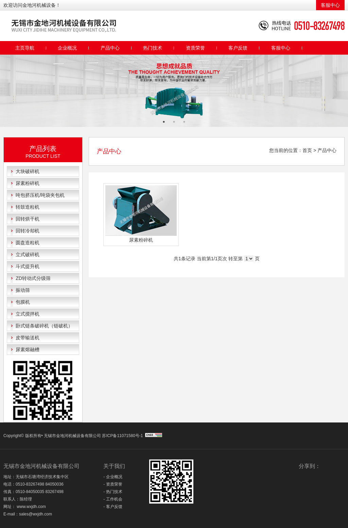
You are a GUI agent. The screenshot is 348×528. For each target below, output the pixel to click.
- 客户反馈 (112, 506)
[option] (174, 91)
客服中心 (330, 5)
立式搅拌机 (27, 314)
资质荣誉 (195, 48)
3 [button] (184, 121)
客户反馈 (237, 48)
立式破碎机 (27, 254)
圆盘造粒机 (27, 242)
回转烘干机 (27, 219)
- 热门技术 (112, 491)
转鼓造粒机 (27, 207)
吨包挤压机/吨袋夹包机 (40, 195)
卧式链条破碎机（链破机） (44, 325)
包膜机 (23, 302)
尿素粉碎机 (27, 183)
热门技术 (152, 48)
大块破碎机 (27, 171)
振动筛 (23, 290)
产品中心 (110, 48)
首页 (307, 150)
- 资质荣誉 (112, 484)
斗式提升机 (27, 266)
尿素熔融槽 (27, 349)
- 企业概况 (112, 476)
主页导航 (24, 48)
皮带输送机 (27, 337)
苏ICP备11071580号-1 (123, 435)
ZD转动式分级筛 (33, 278)
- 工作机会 (112, 499)
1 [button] (163, 121)
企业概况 (67, 48)
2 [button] (174, 121)
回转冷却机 (27, 230)
